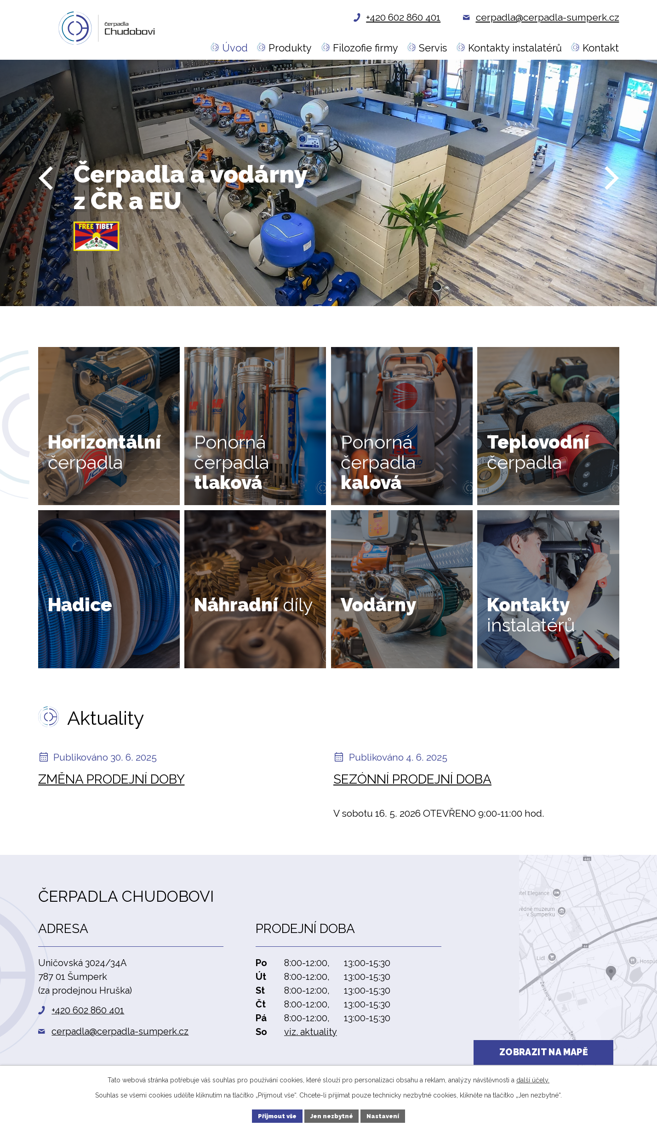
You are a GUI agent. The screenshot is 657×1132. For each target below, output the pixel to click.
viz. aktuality (310, 1031)
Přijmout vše (273, 1115)
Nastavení (387, 1115)
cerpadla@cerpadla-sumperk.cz (120, 1031)
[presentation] (45, 192)
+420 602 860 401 (87, 1010)
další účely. (532, 1078)
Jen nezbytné (331, 1115)
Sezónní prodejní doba (412, 779)
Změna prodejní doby (111, 779)
